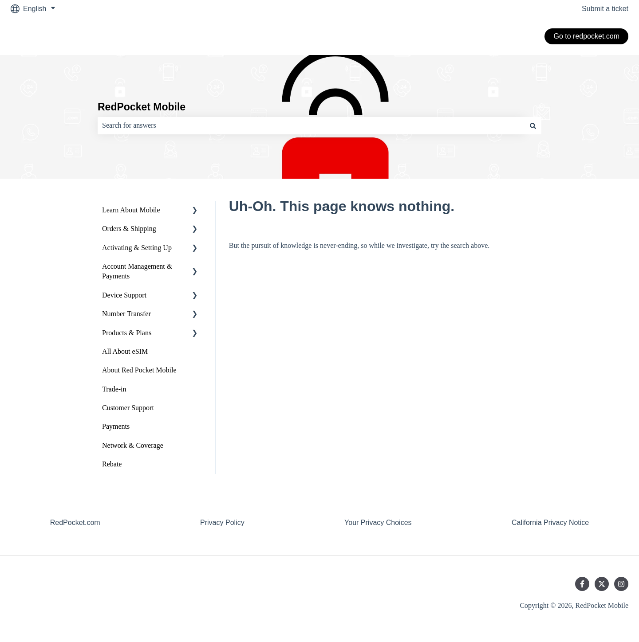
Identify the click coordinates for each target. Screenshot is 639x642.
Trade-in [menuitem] (114, 389)
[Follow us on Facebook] (582, 584)
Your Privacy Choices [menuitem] (377, 522)
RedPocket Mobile (141, 107)
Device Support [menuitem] (124, 295)
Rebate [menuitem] (112, 464)
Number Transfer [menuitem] (126, 313)
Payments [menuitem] (116, 426)
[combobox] (311, 125)
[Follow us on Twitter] (602, 584)
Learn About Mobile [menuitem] (131, 210)
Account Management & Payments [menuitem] (137, 271)
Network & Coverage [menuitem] (132, 445)
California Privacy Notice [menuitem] (550, 522)
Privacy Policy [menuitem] (222, 522)
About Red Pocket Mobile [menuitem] (139, 370)
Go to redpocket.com (586, 36)
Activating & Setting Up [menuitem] (137, 247)
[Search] (533, 125)
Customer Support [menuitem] (128, 407)
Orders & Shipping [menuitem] (129, 228)
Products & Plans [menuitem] (126, 333)
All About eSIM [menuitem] (125, 351)
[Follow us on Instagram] (621, 584)
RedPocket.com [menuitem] (75, 522)
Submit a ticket (605, 8)
